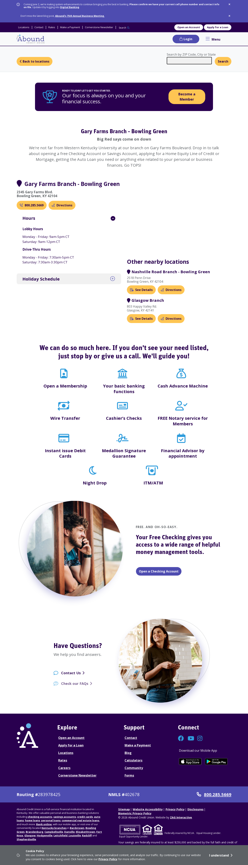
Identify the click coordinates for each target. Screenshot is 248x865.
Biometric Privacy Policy (134, 813)
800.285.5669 (214, 794)
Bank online (44, 824)
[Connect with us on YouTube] (190, 739)
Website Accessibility (148, 809)
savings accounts (64, 816)
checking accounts (40, 816)
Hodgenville (44, 835)
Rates (62, 760)
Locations (65, 753)
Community (134, 768)
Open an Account (188, 27)
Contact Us (71, 676)
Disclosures (195, 809)
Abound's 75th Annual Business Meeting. (80, 16)
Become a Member (186, 97)
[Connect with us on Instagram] (200, 739)
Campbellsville (53, 832)
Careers (64, 768)
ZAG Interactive (181, 817)
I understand (219, 855)
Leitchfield (61, 835)
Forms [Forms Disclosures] (129, 775)
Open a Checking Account (159, 571)
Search (122, 27)
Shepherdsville (26, 839)
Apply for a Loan (217, 27)
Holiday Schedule (41, 279)
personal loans (51, 820)
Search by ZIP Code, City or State (191, 54)
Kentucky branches (54, 828)
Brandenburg (34, 832)
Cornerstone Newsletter (77, 775)
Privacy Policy (107, 859)
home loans (32, 820)
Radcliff (87, 835)
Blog (128, 753)
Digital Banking (69, 7)
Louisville (74, 835)
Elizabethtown (85, 832)
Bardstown (77, 828)
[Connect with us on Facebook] (181, 739)
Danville (69, 832)
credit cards (85, 816)
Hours (28, 218)
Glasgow (30, 835)
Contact (131, 738)
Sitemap (124, 809)
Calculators (133, 760)
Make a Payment (138, 745)
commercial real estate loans (80, 820)
